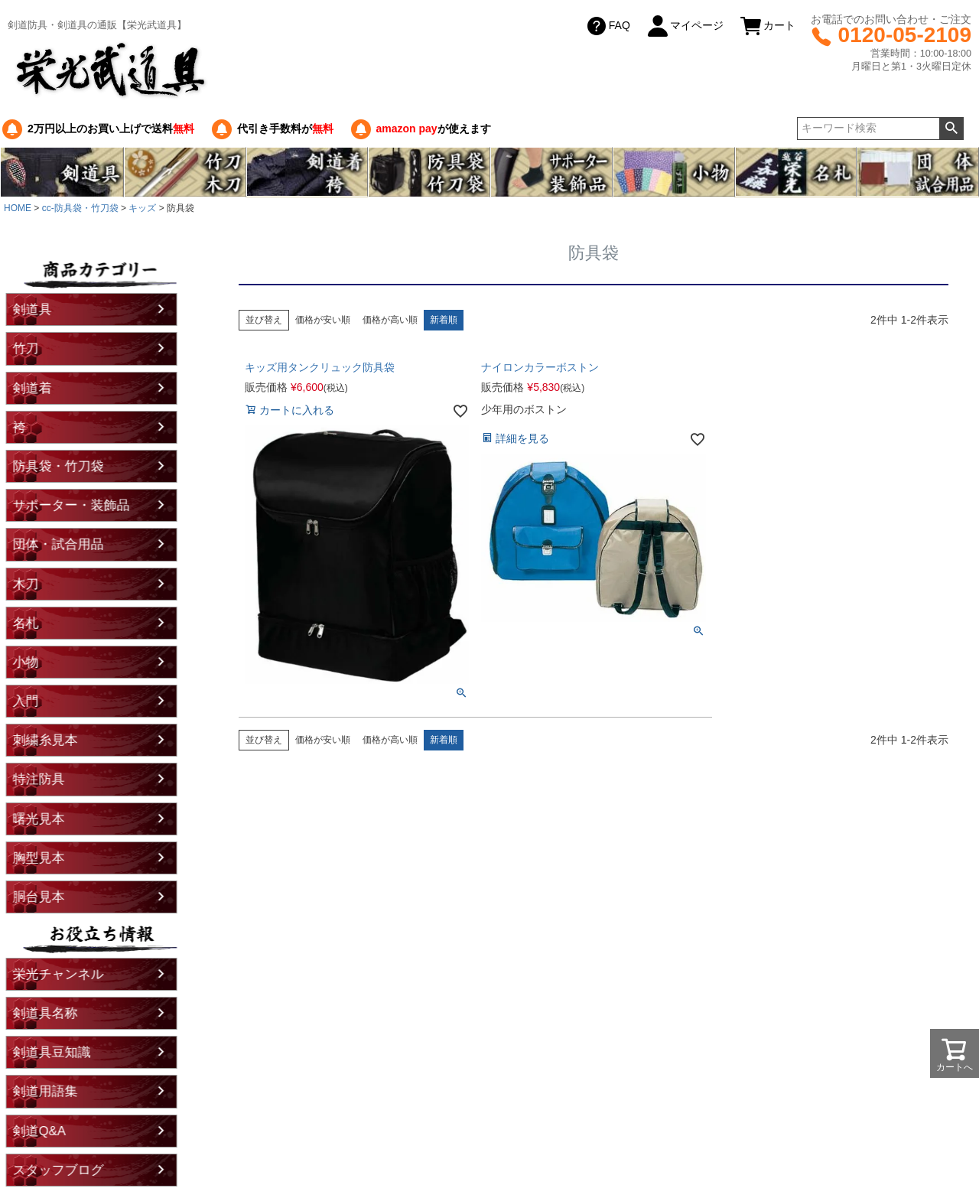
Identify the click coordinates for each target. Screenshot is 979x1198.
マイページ (685, 26)
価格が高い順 (390, 319)
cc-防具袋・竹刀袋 (80, 208)
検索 (951, 128)
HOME (17, 208)
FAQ (607, 26)
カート (767, 26)
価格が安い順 (322, 319)
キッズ (142, 208)
